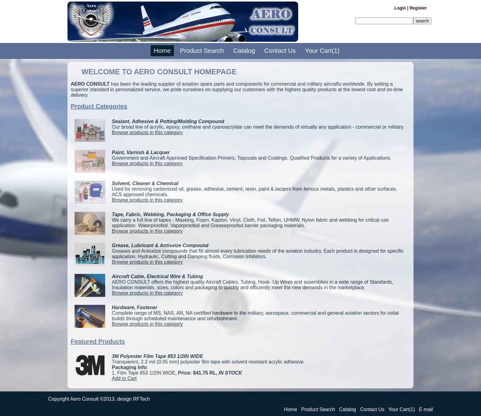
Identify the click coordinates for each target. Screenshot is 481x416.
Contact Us (280, 50)
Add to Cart (124, 378)
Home (162, 50)
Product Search (202, 50)
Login (400, 8)
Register (418, 8)
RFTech (141, 399)
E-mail (426, 409)
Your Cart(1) (322, 50)
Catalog (244, 50)
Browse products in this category (147, 132)
